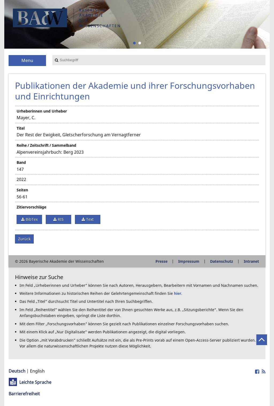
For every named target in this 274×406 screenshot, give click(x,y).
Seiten (22, 189)
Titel (21, 128)
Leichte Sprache (35, 382)
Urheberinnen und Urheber (42, 111)
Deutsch (17, 371)
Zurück (24, 238)
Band (21, 162)
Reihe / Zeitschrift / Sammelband (46, 145)
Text (89, 219)
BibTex (31, 219)
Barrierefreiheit (24, 394)
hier (177, 293)
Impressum (188, 261)
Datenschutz (221, 261)
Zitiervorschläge (31, 207)
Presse (161, 261)
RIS (60, 219)
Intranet (251, 261)
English (37, 371)
